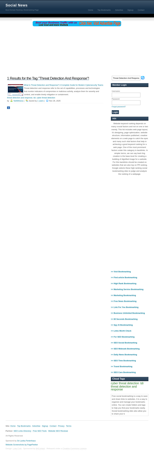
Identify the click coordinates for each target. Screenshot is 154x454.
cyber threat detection (46, 98)
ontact (141, 10)
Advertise (36, 426)
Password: (116, 99)
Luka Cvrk (17, 448)
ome (90, 10)
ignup (130, 10)
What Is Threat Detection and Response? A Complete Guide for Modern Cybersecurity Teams (63, 85)
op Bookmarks (104, 10)
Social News (17, 5)
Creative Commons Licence (75, 448)
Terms (68, 426)
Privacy (61, 426)
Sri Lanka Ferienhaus (26, 441)
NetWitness (18, 101)
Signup (45, 426)
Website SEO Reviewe (58, 431)
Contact (53, 426)
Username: (116, 91)
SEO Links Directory (22, 431)
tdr (35, 98)
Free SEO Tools (40, 431)
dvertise (119, 10)
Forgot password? (119, 106)
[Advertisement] (77, 51)
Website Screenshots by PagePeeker (22, 444)
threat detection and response (19, 98)
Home (13, 426)
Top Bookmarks (24, 426)
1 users (40, 101)
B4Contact (40, 448)
